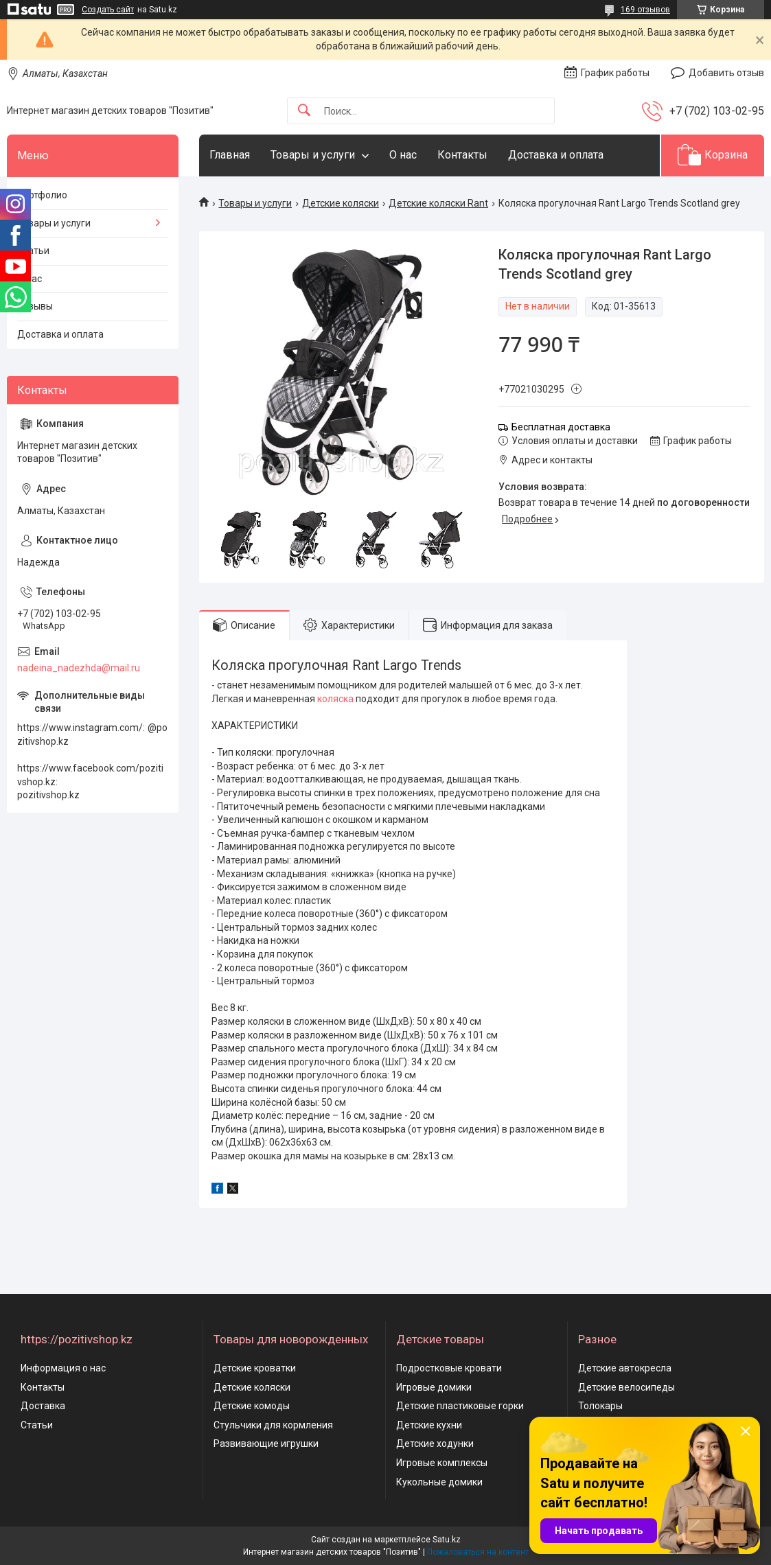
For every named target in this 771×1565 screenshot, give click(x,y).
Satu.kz (447, 1539)
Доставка (43, 1405)
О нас (403, 154)
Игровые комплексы (441, 1462)
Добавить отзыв (726, 72)
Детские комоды (252, 1405)
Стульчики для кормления (273, 1424)
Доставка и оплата (555, 154)
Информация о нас (63, 1368)
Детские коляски (340, 203)
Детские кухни (429, 1424)
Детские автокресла (624, 1368)
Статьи (33, 250)
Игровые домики (434, 1387)
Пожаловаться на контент (478, 1552)
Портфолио (42, 194)
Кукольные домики (439, 1481)
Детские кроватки (255, 1368)
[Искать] (304, 110)
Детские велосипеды (626, 1387)
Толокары (600, 1405)
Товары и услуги (313, 154)
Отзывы (35, 306)
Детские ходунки (435, 1443)
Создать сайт (108, 9)
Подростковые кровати (449, 1368)
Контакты (462, 154)
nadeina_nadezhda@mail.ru (78, 667)
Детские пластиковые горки (460, 1405)
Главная (229, 154)
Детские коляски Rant (438, 203)
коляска (335, 698)
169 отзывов (645, 9)
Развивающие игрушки (266, 1443)
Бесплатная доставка (560, 426)
